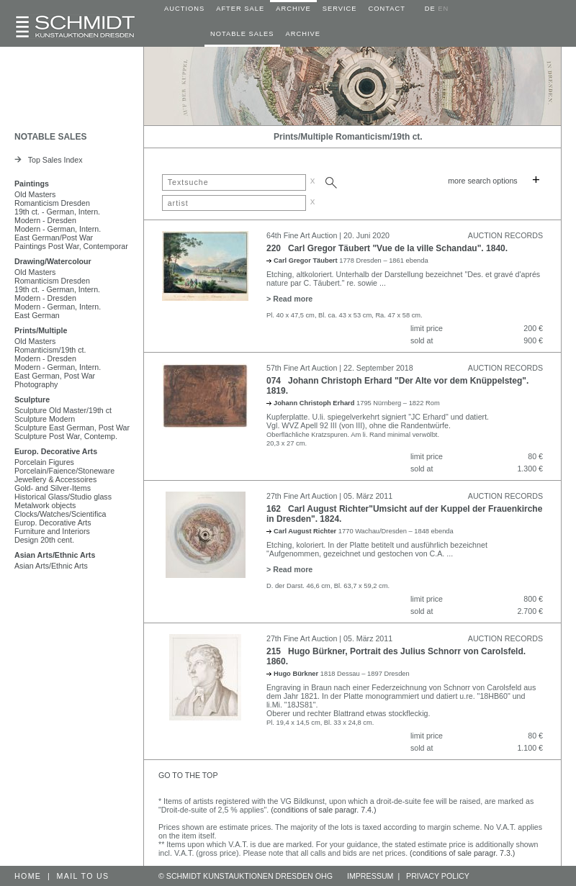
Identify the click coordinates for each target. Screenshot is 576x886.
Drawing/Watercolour (52, 261)
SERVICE (340, 8)
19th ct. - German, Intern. (57, 211)
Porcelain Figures (44, 462)
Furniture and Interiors (52, 531)
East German (37, 315)
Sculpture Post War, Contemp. (65, 436)
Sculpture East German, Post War (72, 427)
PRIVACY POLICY (437, 876)
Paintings (31, 183)
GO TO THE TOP (188, 775)
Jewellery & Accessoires (55, 479)
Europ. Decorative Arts (55, 451)
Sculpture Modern (44, 419)
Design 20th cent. (44, 539)
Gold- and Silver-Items (52, 488)
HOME (27, 876)
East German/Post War (53, 237)
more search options (483, 180)
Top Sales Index (48, 159)
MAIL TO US (83, 876)
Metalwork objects (45, 505)
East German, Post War (54, 375)
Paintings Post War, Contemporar (71, 246)
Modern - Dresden (45, 220)
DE (430, 8)
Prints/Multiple (40, 330)
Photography (36, 384)
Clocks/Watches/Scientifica (60, 514)
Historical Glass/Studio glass (63, 496)
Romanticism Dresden (52, 203)
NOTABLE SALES (242, 33)
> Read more (289, 298)
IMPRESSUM (370, 876)
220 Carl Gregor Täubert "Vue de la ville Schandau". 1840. (387, 248)
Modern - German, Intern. (57, 229)
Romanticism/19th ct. (50, 349)
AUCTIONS (184, 8)
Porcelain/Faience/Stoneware (64, 470)
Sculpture (32, 399)
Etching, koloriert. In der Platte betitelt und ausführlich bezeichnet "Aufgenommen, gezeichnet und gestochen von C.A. (376, 549)
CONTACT (387, 8)
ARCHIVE (293, 8)
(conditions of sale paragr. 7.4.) (323, 809)
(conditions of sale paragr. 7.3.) (462, 853)
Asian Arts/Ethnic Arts (54, 555)
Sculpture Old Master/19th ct (63, 410)
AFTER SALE (240, 8)
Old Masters (34, 194)
